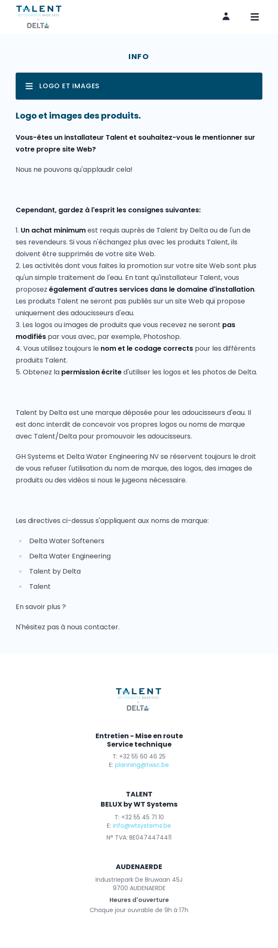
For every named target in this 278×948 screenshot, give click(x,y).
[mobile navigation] (254, 16)
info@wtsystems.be (142, 825)
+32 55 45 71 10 (142, 817)
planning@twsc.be (142, 765)
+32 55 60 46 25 (142, 756)
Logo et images (62, 86)
